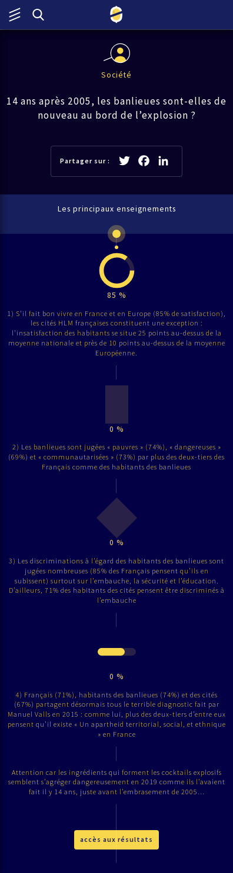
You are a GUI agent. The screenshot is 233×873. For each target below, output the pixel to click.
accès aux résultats (116, 839)
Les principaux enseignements (117, 209)
